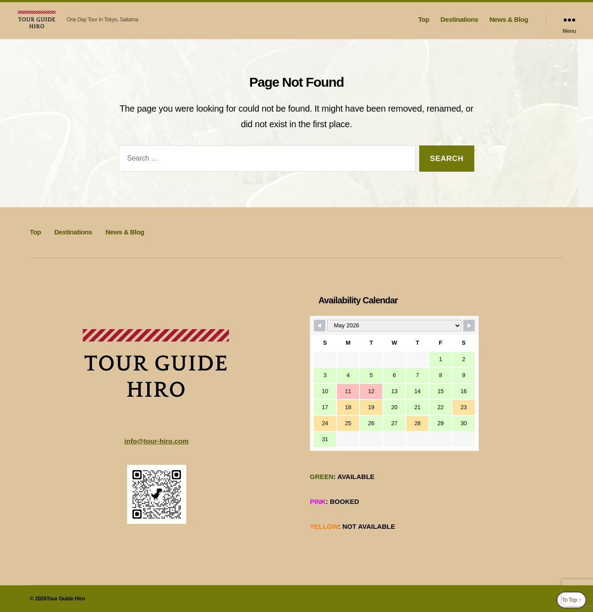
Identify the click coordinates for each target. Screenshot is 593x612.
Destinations (459, 19)
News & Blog (508, 19)
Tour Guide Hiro (65, 598)
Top (423, 19)
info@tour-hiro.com (156, 440)
